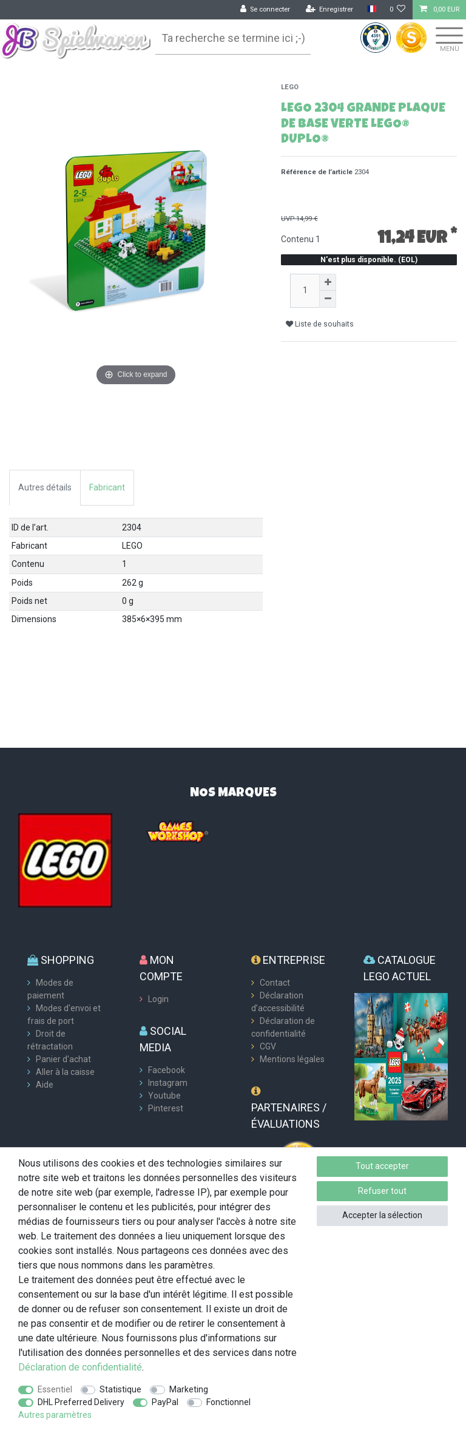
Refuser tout (382, 1191)
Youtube (164, 1095)
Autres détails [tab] (45, 487)
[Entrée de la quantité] (304, 291)
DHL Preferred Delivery (81, 1402)
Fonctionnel (228, 1402)
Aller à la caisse (65, 1072)
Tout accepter (382, 1166)
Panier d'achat (63, 1059)
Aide (44, 1084)
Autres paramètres (55, 1415)
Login (158, 999)
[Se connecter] (265, 9)
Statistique (120, 1389)
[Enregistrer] (329, 9)
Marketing (188, 1389)
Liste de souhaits (320, 324)
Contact (275, 983)
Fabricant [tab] (107, 487)
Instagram (167, 1083)
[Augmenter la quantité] (327, 282)
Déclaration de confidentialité (80, 1367)
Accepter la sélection (382, 1215)
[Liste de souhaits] (398, 9)
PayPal (165, 1402)
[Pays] (371, 9)
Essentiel (55, 1389)
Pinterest (165, 1108)
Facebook (166, 1070)
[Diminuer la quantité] (327, 299)
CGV (268, 1046)
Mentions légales (292, 1059)
